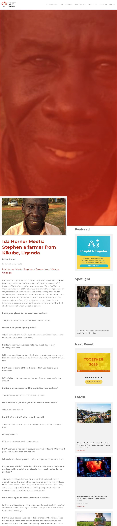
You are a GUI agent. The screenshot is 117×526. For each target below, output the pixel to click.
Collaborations (55, 5)
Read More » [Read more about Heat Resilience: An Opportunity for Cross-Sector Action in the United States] (81, 508)
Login (112, 5)
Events (69, 5)
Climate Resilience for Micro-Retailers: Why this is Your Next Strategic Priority (93, 445)
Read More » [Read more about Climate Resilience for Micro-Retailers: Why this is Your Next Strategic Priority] (81, 452)
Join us (103, 5)
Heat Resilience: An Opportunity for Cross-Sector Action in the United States (92, 500)
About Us (93, 5)
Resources (80, 5)
